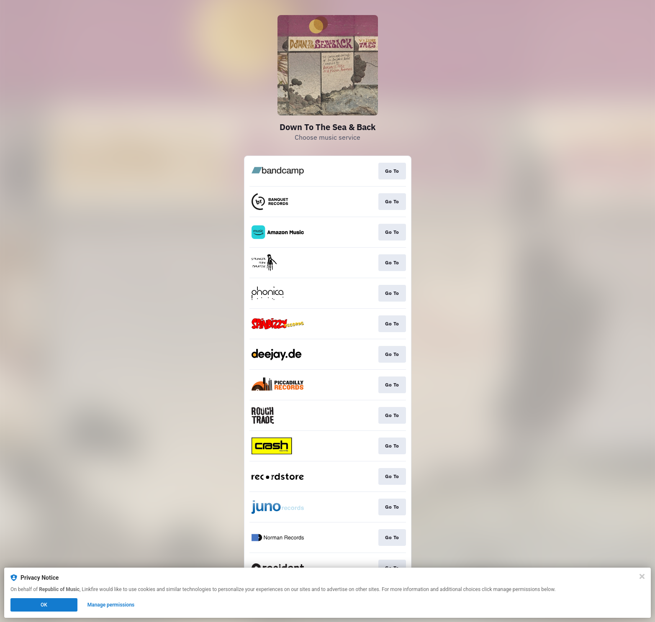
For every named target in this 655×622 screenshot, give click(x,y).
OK (44, 605)
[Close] (642, 576)
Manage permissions (111, 605)
